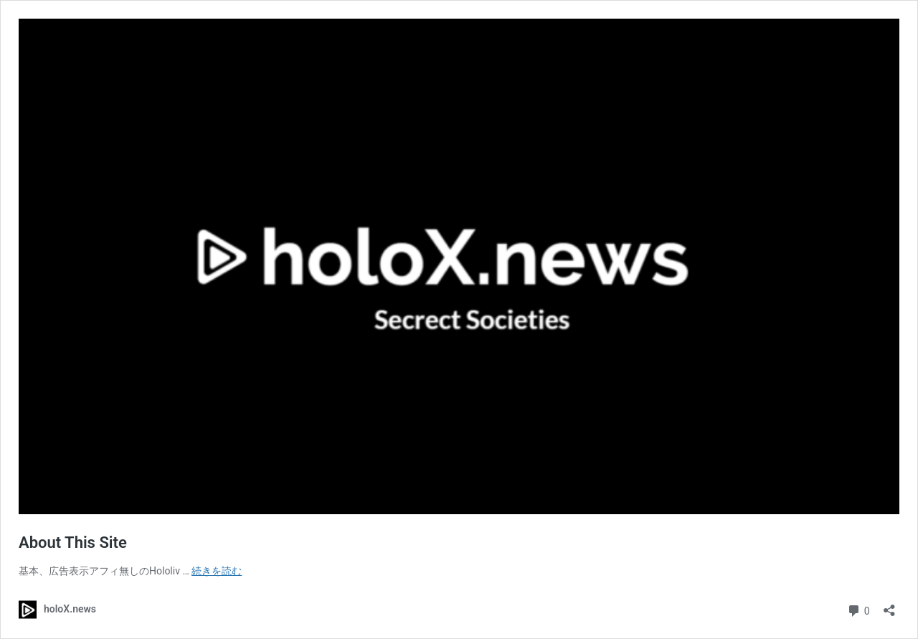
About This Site (73, 543)
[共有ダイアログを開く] (889, 606)
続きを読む (216, 571)
